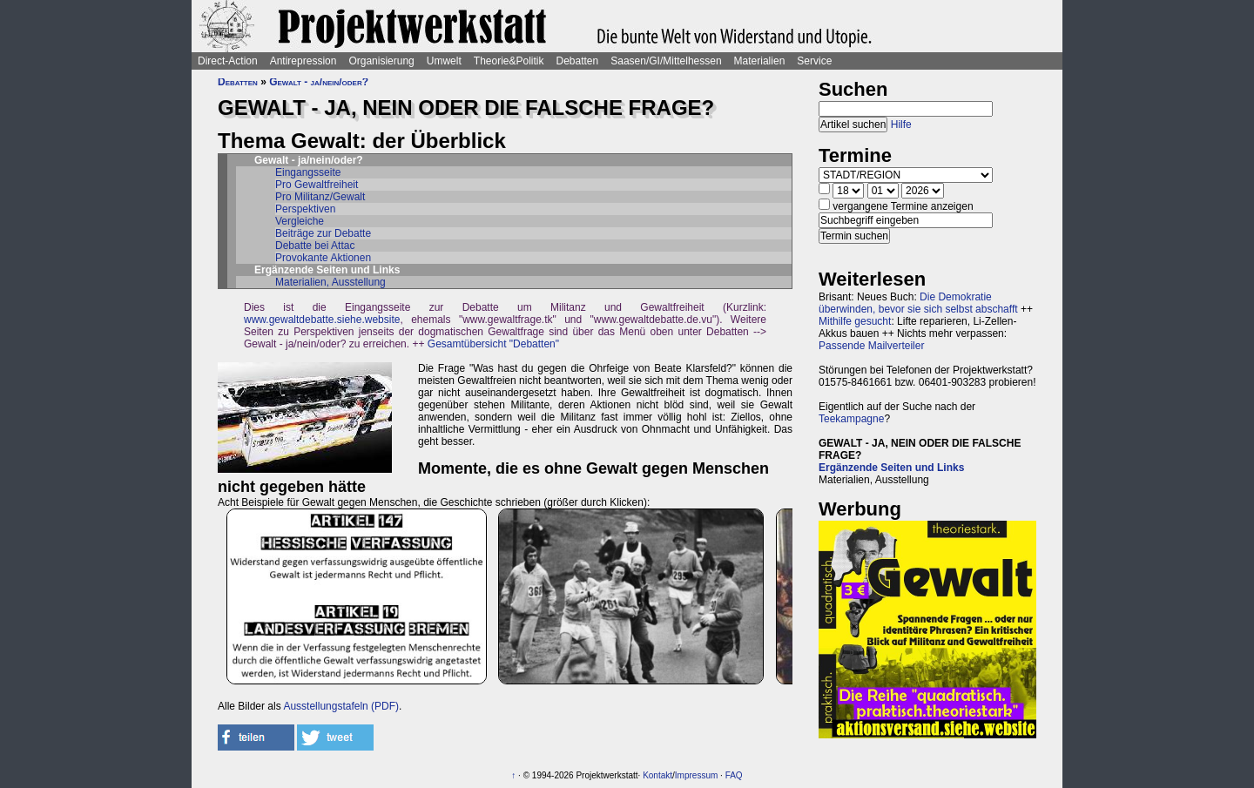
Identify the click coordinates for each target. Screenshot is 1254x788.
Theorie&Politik (509, 61)
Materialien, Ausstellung (330, 282)
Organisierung (381, 61)
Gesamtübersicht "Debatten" (493, 344)
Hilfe (901, 124)
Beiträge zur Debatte (323, 233)
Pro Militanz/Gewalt (320, 197)
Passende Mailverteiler (871, 346)
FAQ (734, 775)
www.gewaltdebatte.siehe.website (322, 319)
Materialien (759, 61)
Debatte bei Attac (314, 245)
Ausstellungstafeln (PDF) (340, 706)
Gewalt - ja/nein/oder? (318, 82)
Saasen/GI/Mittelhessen (665, 61)
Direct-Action (228, 61)
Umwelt (444, 61)
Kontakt (657, 775)
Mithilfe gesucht (855, 321)
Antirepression (303, 61)
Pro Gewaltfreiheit (316, 184)
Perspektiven (305, 209)
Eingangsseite (307, 172)
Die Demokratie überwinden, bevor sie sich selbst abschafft (918, 303)
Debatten (577, 61)
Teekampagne (851, 419)
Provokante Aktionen (323, 258)
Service (814, 61)
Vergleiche (299, 221)
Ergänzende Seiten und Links (891, 467)
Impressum (696, 775)
